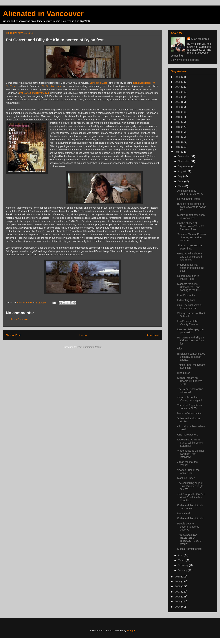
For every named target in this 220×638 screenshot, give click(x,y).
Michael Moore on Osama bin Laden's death (189, 381)
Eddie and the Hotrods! (190, 518)
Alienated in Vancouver (43, 14)
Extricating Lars (186, 300)
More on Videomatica (189, 413)
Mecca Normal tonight (189, 548)
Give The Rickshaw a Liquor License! (189, 307)
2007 (178, 591)
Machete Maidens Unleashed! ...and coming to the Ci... (189, 287)
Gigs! (180, 348)
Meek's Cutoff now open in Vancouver (191, 217)
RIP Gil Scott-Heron (188, 198)
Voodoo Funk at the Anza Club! (188, 472)
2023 (178, 91)
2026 (178, 76)
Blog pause (183, 372)
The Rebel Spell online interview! (190, 391)
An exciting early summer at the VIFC (190, 192)
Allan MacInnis (200, 38)
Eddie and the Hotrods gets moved (190, 507)
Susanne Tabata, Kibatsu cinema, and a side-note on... (191, 237)
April (181, 555)
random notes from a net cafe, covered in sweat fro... (191, 207)
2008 (178, 586)
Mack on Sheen (186, 478)
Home (83, 335)
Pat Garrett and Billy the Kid (34, 93)
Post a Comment (19, 319)
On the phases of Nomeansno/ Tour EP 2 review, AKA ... (190, 226)
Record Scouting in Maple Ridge (188, 277)
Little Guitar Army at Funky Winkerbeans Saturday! (190, 442)
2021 (178, 101)
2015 (178, 131)
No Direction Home (52, 86)
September (184, 166)
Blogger (131, 630)
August (182, 171)
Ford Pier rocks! (186, 295)
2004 (178, 606)
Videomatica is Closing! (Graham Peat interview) (190, 453)
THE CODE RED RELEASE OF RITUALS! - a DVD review (189, 539)
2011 (178, 151)
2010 (178, 576)
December (184, 156)
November (184, 161)
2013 (178, 142)
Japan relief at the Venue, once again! (189, 399)
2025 (178, 81)
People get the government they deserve (188, 526)
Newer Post (13, 335)
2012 (178, 146)
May (180, 186)
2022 (178, 96)
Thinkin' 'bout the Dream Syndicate (191, 366)
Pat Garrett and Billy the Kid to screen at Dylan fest (191, 340)
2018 (178, 116)
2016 (178, 126)
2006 (178, 596)
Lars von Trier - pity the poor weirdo (190, 331)
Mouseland (183, 513)
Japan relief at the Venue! (187, 463)
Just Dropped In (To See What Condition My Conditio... (191, 497)
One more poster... (188, 434)
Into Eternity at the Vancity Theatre (187, 323)
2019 (178, 111)
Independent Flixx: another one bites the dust (190, 267)
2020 (178, 106)
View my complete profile (185, 59)
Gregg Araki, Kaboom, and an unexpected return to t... (190, 256)
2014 (178, 136)
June (181, 181)
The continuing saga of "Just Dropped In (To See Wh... (190, 486)
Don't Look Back (142, 82)
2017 (178, 121)
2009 (178, 581)
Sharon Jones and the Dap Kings (189, 247)
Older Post (152, 335)
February (183, 565)
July (180, 176)
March (182, 560)
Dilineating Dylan (99, 82)
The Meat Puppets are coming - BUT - (190, 407)
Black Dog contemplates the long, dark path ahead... (191, 356)
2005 (178, 601)
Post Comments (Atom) (89, 347)
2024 (178, 86)
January (183, 570)
